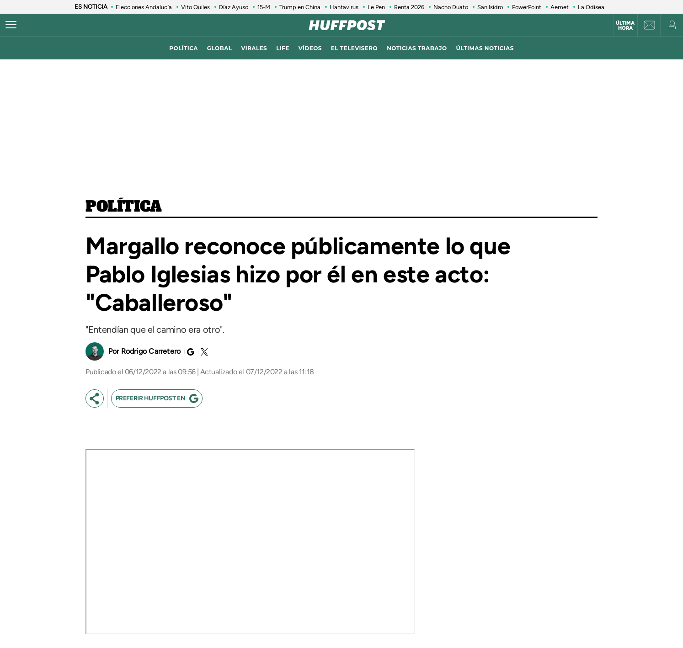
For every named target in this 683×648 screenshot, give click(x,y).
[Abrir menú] (10, 25)
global (219, 48)
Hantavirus (344, 7)
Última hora (625, 26)
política (183, 48)
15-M (263, 7)
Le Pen (376, 7)
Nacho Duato (450, 7)
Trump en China (299, 7)
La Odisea (591, 7)
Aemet (559, 7)
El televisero (354, 48)
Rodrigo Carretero (151, 351)
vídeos (310, 48)
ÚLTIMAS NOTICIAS (485, 48)
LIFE (282, 48)
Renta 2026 (409, 7)
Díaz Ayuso (233, 7)
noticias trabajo (417, 48)
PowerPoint (526, 7)
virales (254, 48)
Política (123, 207)
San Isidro (490, 7)
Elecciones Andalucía (144, 7)
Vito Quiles (195, 7)
